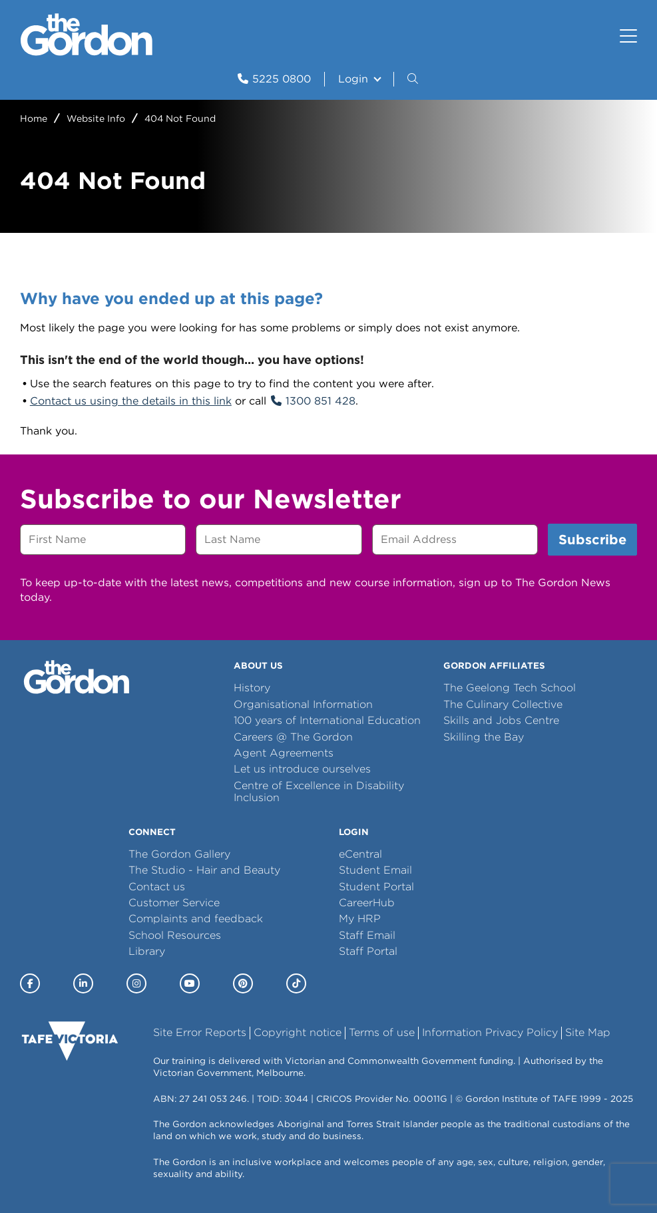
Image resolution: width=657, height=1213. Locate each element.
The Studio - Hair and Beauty (204, 870)
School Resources (174, 935)
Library (146, 951)
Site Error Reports (199, 1032)
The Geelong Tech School (509, 687)
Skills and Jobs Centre (501, 720)
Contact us (156, 886)
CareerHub (367, 902)
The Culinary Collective (502, 704)
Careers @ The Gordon (293, 737)
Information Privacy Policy (490, 1032)
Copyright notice (297, 1032)
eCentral (360, 854)
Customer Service (174, 902)
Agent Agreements (283, 753)
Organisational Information (303, 704)
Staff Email (367, 935)
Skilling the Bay (483, 737)
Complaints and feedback (195, 918)
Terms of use (382, 1032)
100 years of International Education (327, 720)
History (252, 687)
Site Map (587, 1032)
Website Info (96, 118)
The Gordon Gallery (179, 854)
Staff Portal (368, 951)
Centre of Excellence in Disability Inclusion (319, 791)
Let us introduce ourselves (302, 769)
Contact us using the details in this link (131, 401)
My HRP (360, 918)
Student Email (375, 870)
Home (33, 118)
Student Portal (376, 886)
